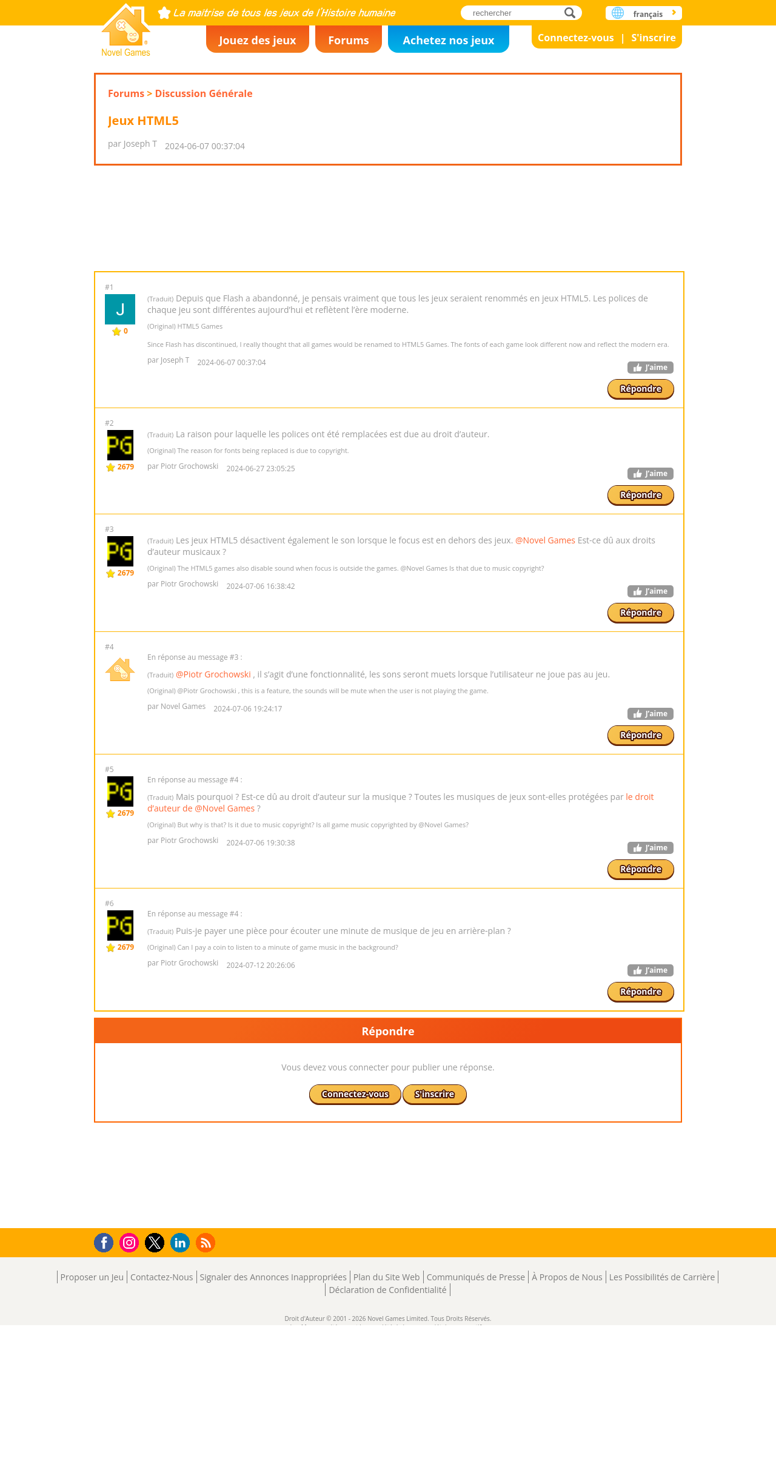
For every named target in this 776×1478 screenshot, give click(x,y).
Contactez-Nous (161, 1430)
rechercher (573, 12)
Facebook (107, 1394)
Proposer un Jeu (92, 1430)
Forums (348, 40)
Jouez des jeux (257, 40)
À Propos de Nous (567, 1430)
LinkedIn (182, 1396)
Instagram (131, 1394)
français (648, 14)
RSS (207, 1395)
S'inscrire (653, 37)
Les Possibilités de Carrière (662, 1430)
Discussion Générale (204, 93)
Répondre (640, 465)
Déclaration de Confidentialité (387, 1442)
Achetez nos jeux (448, 40)
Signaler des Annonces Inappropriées (273, 1430)
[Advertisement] (388, 256)
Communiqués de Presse (476, 1430)
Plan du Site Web (386, 1430)
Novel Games (126, 26)
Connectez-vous (576, 37)
